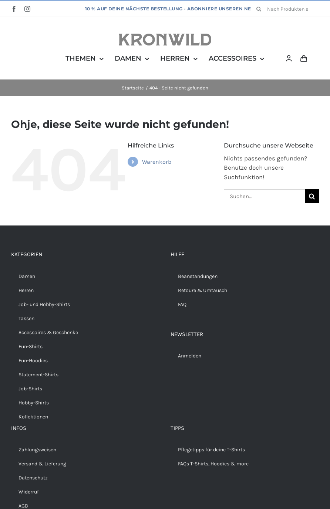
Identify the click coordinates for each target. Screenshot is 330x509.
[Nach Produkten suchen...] (285, 9)
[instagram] (27, 9)
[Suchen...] (264, 196)
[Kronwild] (165, 36)
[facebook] (14, 9)
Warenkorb (156, 161)
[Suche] (259, 9)
